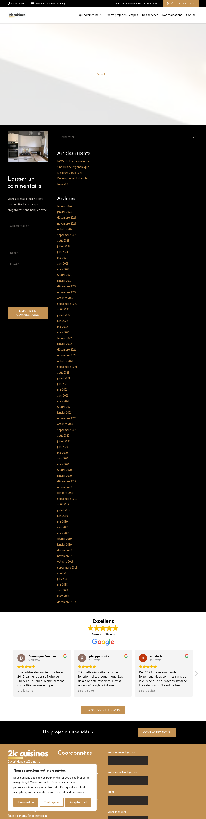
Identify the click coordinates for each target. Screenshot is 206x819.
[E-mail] (28, 264)
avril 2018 (62, 590)
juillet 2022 (63, 315)
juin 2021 (62, 384)
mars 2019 (63, 533)
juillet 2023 (63, 246)
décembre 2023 (66, 218)
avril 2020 (62, 458)
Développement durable (72, 178)
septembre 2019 (67, 499)
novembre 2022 (66, 292)
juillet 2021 (63, 378)
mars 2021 (63, 401)
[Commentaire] (28, 234)
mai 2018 (62, 585)
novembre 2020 (66, 418)
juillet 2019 (63, 510)
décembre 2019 (66, 481)
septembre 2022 (67, 304)
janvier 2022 (64, 344)
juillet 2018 (63, 579)
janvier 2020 (64, 476)
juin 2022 (62, 321)
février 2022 (64, 338)
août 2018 (63, 573)
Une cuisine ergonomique (73, 167)
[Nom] (28, 253)
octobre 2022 (65, 298)
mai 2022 (62, 327)
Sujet (128, 797)
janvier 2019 (64, 545)
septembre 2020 (67, 430)
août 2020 (63, 436)
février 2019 (64, 539)
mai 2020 (62, 453)
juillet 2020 (63, 441)
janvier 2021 (64, 413)
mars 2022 (63, 332)
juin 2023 (62, 252)
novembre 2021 (66, 355)
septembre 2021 (67, 367)
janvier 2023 (64, 281)
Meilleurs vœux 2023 (69, 173)
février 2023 (64, 275)
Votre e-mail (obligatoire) (128, 777)
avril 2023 (62, 264)
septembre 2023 (67, 235)
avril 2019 (62, 527)
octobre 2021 (65, 361)
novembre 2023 (66, 224)
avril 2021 (62, 396)
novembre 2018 (66, 556)
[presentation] (24, 288)
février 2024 (64, 206)
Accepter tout (78, 802)
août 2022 (63, 309)
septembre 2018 (67, 568)
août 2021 (63, 373)
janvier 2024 (64, 212)
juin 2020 (62, 447)
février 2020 (64, 470)
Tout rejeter (51, 802)
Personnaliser (26, 802)
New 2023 (63, 184)
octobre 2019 (65, 493)
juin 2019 (62, 516)
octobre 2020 (65, 424)
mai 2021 (62, 390)
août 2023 (63, 241)
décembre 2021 (66, 350)
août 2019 (63, 504)
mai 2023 (62, 258)
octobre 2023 (65, 229)
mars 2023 (63, 269)
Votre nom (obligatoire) (128, 757)
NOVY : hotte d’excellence (73, 161)
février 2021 (64, 407)
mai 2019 (62, 522)
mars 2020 (63, 464)
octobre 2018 (65, 562)
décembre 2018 (66, 550)
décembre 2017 (66, 602)
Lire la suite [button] (25, 690)
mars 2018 (63, 596)
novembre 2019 (66, 487)
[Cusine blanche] (17, 15)
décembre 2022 (66, 286)
